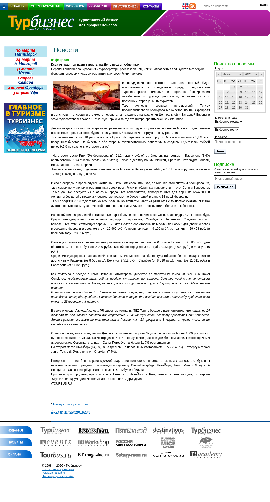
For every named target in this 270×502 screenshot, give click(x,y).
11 (253, 92)
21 (227, 102)
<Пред (218, 74)
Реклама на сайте (53, 472)
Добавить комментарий (70, 411)
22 (233, 102)
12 (260, 92)
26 (260, 102)
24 (246, 102)
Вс (260, 81)
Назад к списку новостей (69, 404)
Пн (219, 81)
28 (227, 107)
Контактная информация (58, 469)
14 (227, 97)
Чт (239, 81)
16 (240, 97)
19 (260, 97)
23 (240, 102)
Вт (226, 81)
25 (253, 102)
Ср (233, 81)
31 (246, 107)
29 (233, 107)
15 (233, 97)
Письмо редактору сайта (58, 476)
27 (220, 107)
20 (220, 102)
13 (220, 97)
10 (246, 92)
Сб (253, 81)
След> (261, 74)
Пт (246, 81)
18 (253, 97)
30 (240, 107)
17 (246, 97)
